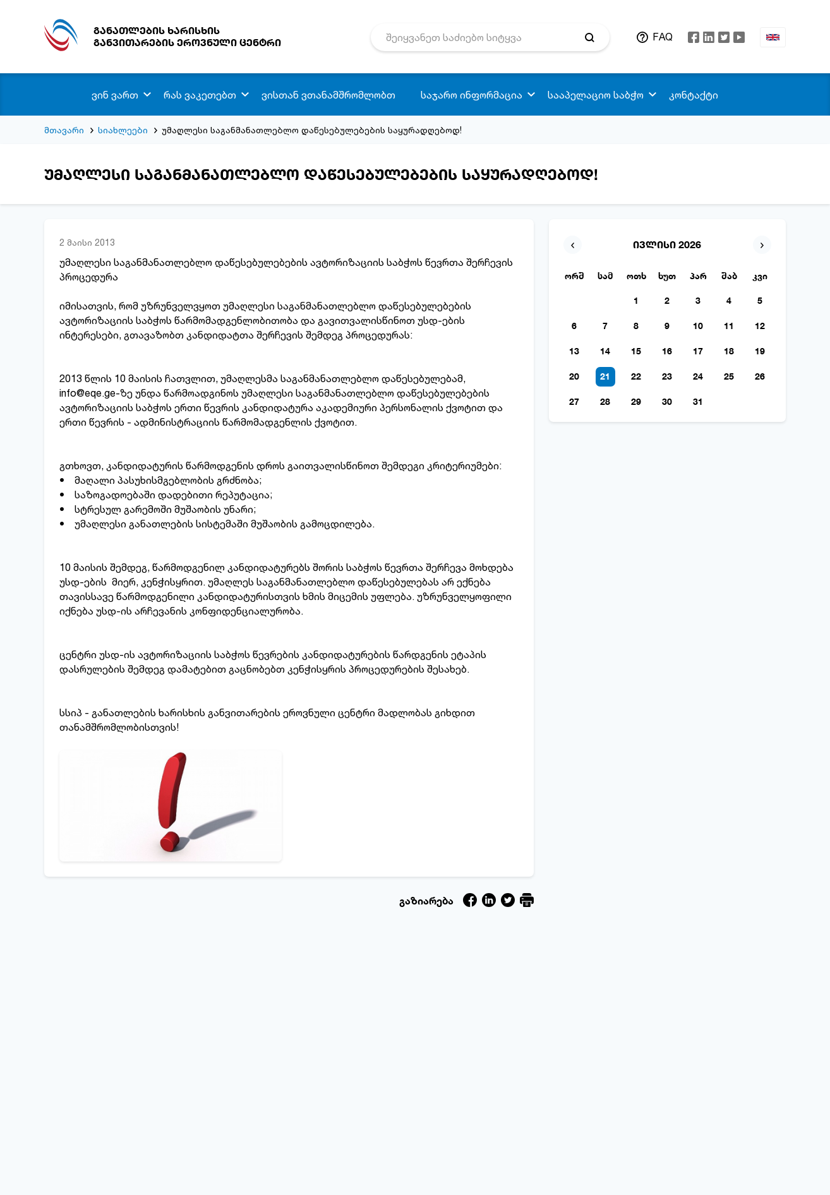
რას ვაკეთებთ (200, 94)
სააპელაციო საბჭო (596, 94)
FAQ (663, 36)
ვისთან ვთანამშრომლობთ (328, 94)
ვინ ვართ (115, 94)
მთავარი (64, 129)
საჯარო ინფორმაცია (471, 94)
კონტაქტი (693, 94)
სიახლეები (123, 129)
